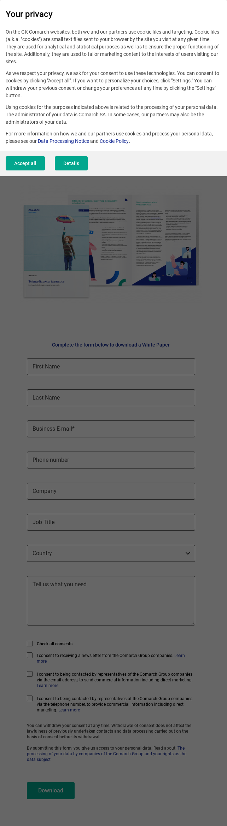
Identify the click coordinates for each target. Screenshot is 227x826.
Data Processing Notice (63, 141)
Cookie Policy (114, 141)
